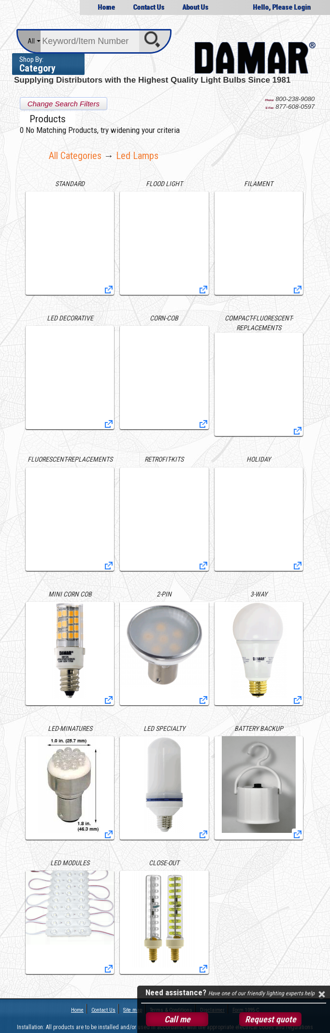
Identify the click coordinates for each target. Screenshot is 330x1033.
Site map (132, 1010)
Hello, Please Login (282, 7)
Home (106, 7)
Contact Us (148, 7)
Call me (177, 1019)
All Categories (75, 155)
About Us (195, 7)
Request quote (270, 1019)
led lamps (137, 155)
